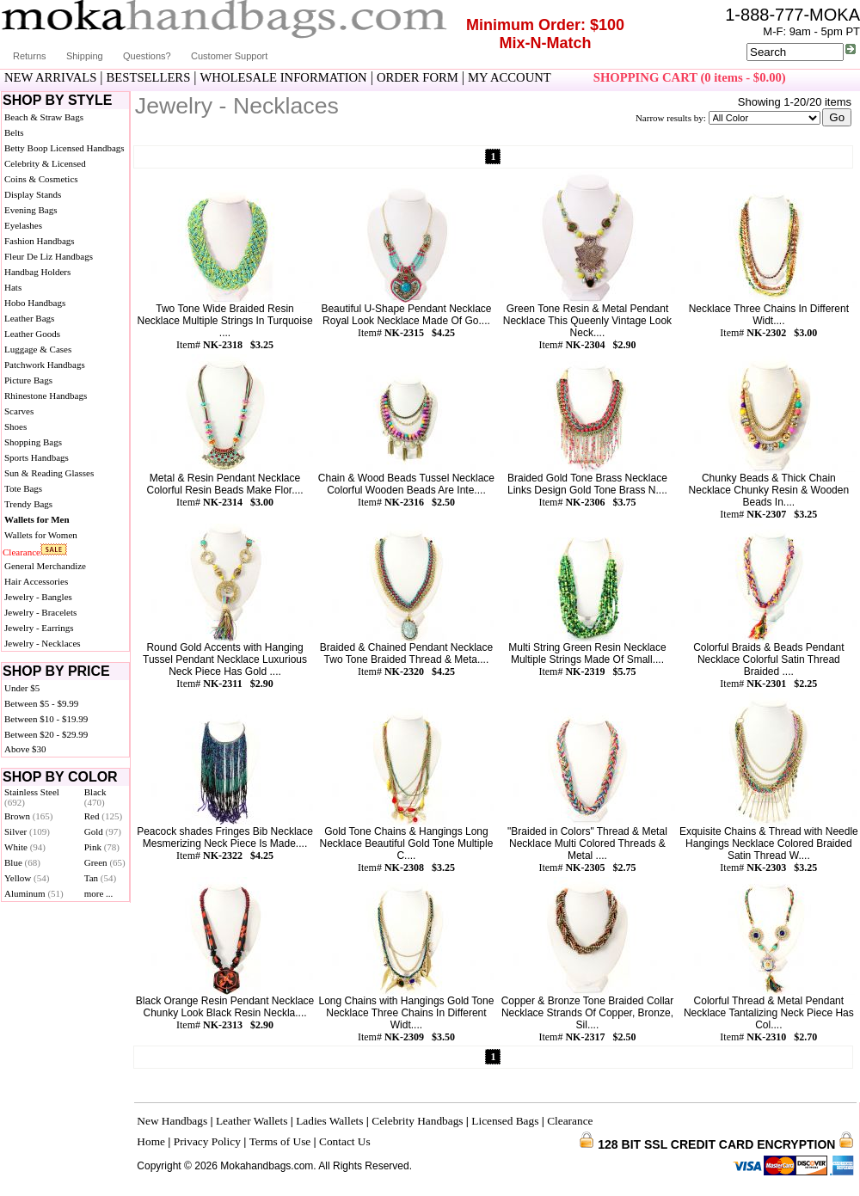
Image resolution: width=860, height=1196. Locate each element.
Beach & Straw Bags (43, 117)
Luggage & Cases (37, 349)
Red (103, 816)
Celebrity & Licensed (45, 163)
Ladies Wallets (329, 1120)
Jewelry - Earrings (39, 628)
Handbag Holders (37, 272)
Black (95, 797)
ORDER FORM (417, 77)
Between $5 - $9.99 (41, 703)
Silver (27, 831)
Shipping (84, 56)
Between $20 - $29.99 (46, 734)
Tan (100, 878)
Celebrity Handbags (417, 1120)
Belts (14, 132)
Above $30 (25, 749)
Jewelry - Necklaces (42, 643)
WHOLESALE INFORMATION (283, 77)
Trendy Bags (28, 504)
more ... (99, 893)
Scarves (19, 411)
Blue (22, 862)
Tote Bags (23, 488)
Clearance (21, 552)
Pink (102, 847)
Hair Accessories (36, 581)
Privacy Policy (207, 1141)
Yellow (26, 878)
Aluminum (34, 893)
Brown (28, 816)
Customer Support (229, 56)
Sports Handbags (36, 457)
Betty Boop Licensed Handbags (64, 148)
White (25, 847)
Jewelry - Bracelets (40, 612)
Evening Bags (30, 210)
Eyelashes (23, 225)
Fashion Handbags (39, 241)
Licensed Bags (504, 1120)
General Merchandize (45, 566)
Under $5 (22, 688)
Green (105, 862)
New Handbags (172, 1120)
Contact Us (345, 1141)
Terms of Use (280, 1141)
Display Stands (32, 194)
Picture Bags (28, 380)
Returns (29, 56)
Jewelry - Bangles (38, 597)
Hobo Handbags (34, 302)
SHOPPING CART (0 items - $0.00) (689, 77)
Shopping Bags (33, 442)
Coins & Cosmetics (41, 179)
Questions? (147, 56)
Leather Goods (32, 333)
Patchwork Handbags (44, 364)
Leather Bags (29, 318)
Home (151, 1141)
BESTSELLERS (149, 77)
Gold (102, 831)
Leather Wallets (251, 1120)
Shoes (15, 426)
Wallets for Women (40, 535)
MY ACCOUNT (509, 77)
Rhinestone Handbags (45, 395)
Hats (13, 287)
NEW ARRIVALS (50, 77)
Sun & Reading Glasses (49, 473)
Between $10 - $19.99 (46, 719)
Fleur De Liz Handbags (48, 256)
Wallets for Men (37, 519)
